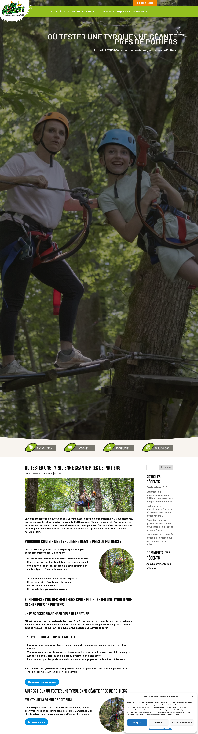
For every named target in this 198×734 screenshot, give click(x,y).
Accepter (137, 722)
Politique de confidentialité (160, 729)
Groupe (107, 11)
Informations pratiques (82, 11)
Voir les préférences (182, 722)
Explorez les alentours (131, 11)
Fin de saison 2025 (156, 487)
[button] (192, 696)
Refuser (158, 722)
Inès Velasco (34, 473)
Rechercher (166, 467)
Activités (56, 11)
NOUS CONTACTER (145, 3)
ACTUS (57, 473)
